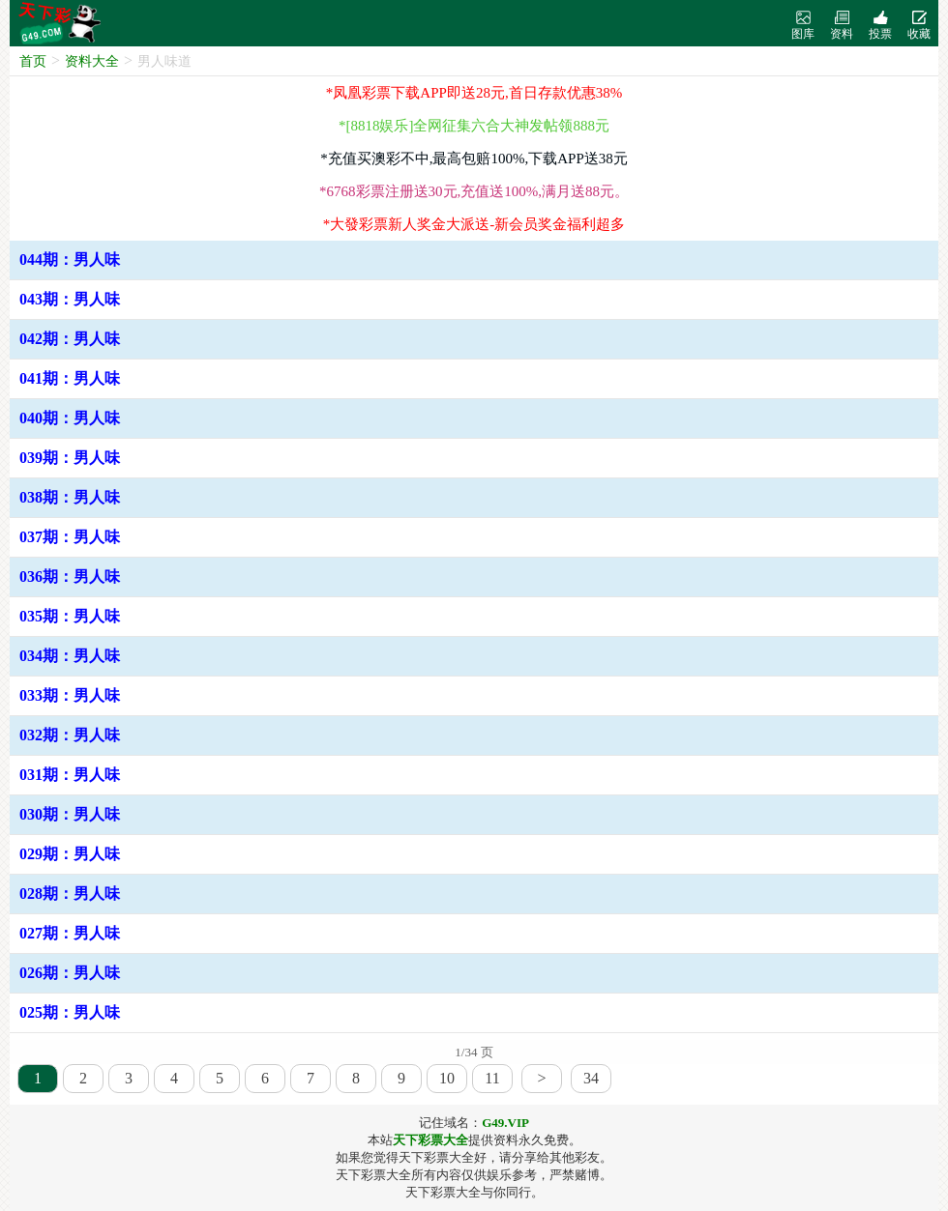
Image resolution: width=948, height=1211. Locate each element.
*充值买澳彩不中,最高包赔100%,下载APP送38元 (474, 158)
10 (447, 1078)
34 (591, 1078)
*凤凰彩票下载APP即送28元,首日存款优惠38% (474, 93)
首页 (32, 61)
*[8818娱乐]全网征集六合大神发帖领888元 (474, 125)
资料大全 (92, 61)
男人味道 (164, 61)
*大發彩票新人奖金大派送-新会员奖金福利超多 (474, 224)
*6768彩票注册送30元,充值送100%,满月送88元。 (474, 191)
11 (492, 1078)
